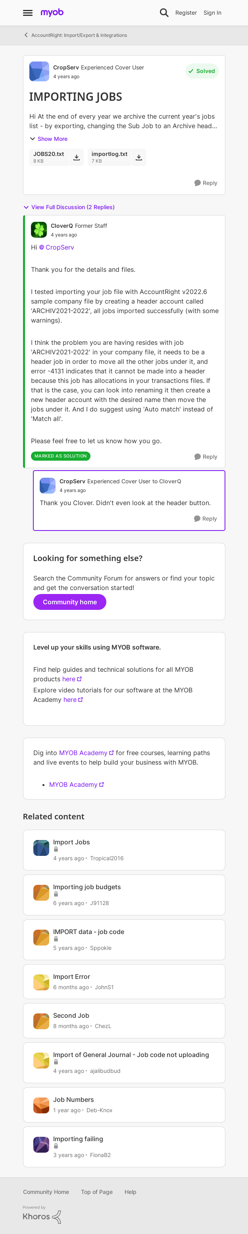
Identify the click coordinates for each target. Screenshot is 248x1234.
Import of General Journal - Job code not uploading (131, 1055)
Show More (48, 138)
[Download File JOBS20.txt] (76, 157)
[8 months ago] (71, 1026)
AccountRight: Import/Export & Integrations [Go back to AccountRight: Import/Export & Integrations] (75, 35)
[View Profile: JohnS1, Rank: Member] (41, 982)
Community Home (46, 1191)
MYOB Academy (83, 753)
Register (186, 12)
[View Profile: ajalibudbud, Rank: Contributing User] (41, 1061)
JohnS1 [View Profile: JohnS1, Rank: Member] (104, 986)
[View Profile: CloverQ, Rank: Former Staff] (39, 230)
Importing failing (78, 1139)
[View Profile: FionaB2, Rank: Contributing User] (41, 1145)
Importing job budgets (87, 887)
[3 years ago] (68, 1155)
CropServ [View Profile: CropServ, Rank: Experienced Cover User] (66, 67)
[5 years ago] (68, 948)
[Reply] (206, 183)
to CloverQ (166, 481)
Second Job (71, 1015)
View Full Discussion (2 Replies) (69, 207)
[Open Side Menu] (28, 13)
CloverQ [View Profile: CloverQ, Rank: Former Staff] (62, 225)
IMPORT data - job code (88, 932)
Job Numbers (73, 1099)
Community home (70, 602)
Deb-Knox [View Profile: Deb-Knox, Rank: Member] (100, 1110)
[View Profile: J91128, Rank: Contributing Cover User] (41, 893)
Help (130, 1191)
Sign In (212, 12)
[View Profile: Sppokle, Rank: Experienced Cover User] (41, 938)
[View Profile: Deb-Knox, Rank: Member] (41, 1105)
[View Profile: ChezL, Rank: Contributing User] (41, 1021)
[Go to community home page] (52, 12)
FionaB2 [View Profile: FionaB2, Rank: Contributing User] (100, 1154)
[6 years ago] (68, 903)
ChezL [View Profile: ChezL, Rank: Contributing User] (103, 1026)
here (68, 679)
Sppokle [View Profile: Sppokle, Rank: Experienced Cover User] (101, 947)
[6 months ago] (71, 986)
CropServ (60, 247)
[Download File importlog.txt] (138, 157)
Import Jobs (71, 842)
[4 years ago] (68, 858)
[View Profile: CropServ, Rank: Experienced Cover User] (39, 71)
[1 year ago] (67, 1110)
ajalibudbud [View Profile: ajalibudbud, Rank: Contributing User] (105, 1070)
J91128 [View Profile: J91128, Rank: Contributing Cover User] (99, 903)
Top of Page (97, 1191)
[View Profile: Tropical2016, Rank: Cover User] (41, 848)
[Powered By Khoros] (124, 1215)
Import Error (71, 976)
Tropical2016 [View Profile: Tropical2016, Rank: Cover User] (107, 858)
